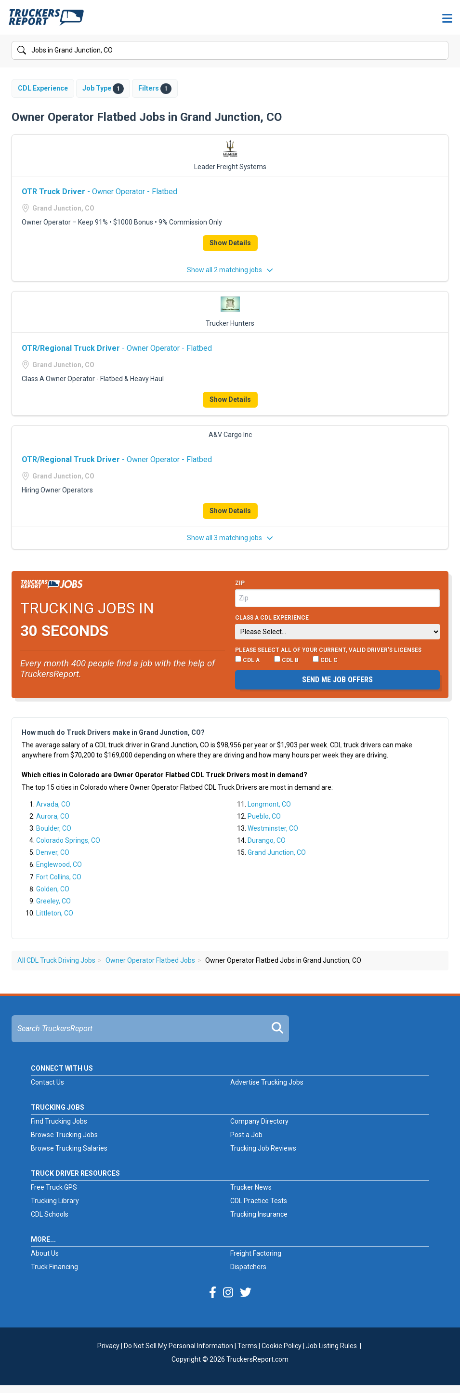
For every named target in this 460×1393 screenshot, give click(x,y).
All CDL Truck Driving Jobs (56, 960)
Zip (240, 583)
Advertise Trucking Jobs (266, 1082)
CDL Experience (43, 88)
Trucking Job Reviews (263, 1148)
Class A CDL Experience (272, 617)
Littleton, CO (54, 913)
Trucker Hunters (230, 323)
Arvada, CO (53, 804)
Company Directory (259, 1121)
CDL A (247, 659)
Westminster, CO (273, 828)
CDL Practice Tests (258, 1201)
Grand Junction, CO (277, 852)
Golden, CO (52, 889)
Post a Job (246, 1135)
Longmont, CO (269, 804)
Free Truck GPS (54, 1187)
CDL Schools (49, 1214)
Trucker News (251, 1187)
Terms (247, 1346)
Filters (154, 88)
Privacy (108, 1346)
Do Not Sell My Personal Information (178, 1346)
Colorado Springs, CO (68, 840)
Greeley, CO (53, 901)
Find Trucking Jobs (59, 1121)
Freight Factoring (255, 1253)
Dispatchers (248, 1267)
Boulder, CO (53, 828)
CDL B (286, 659)
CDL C (325, 659)
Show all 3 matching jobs (230, 538)
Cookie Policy (282, 1346)
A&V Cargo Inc (230, 434)
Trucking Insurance (259, 1214)
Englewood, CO (59, 864)
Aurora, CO (52, 816)
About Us (45, 1253)
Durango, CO (267, 840)
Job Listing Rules (331, 1346)
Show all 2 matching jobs (230, 270)
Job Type (103, 88)
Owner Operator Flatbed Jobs (150, 960)
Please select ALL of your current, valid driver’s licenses (328, 650)
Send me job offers (337, 679)
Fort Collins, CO (58, 877)
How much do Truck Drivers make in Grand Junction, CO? (113, 732)
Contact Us (47, 1082)
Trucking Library (55, 1201)
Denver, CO (52, 852)
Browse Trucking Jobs (64, 1135)
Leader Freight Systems (230, 167)
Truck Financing (54, 1267)
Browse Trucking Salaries (69, 1148)
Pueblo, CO (264, 816)
